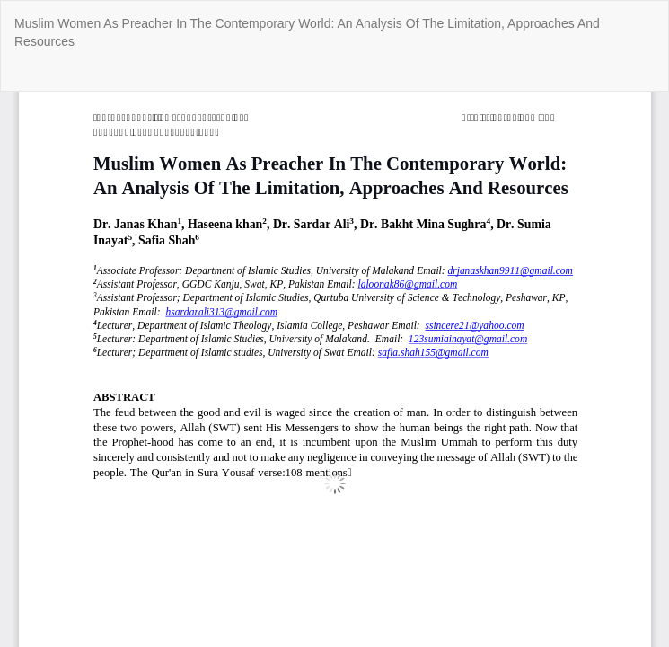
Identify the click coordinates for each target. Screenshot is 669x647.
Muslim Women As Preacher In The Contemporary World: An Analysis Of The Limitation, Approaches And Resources (307, 32)
